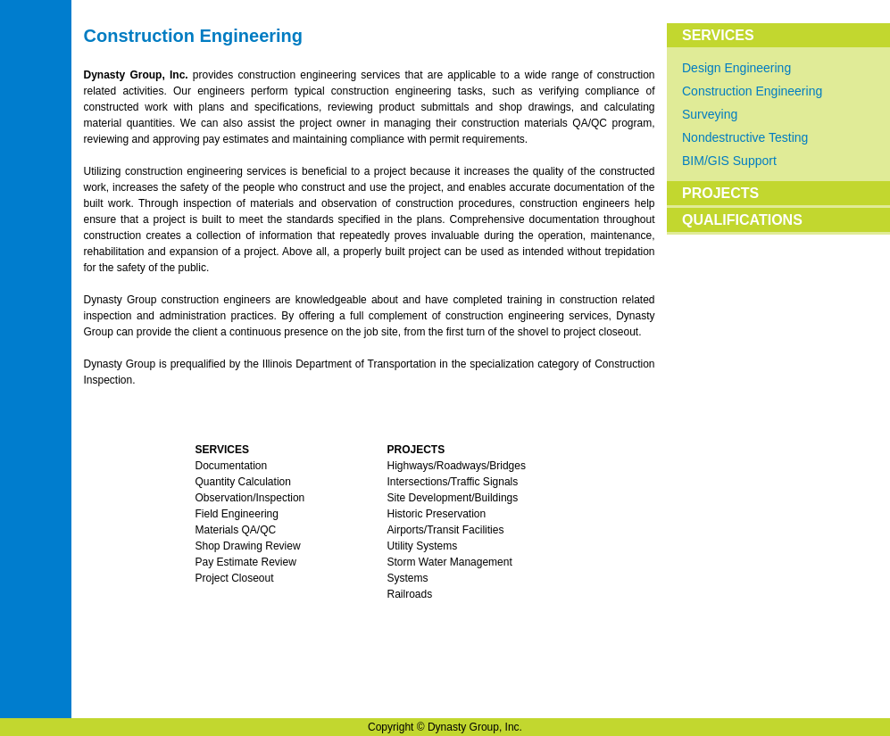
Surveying (709, 114)
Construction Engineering (752, 91)
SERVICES (718, 35)
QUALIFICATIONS (742, 219)
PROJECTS (720, 193)
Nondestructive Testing (745, 137)
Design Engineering (736, 68)
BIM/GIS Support (729, 160)
